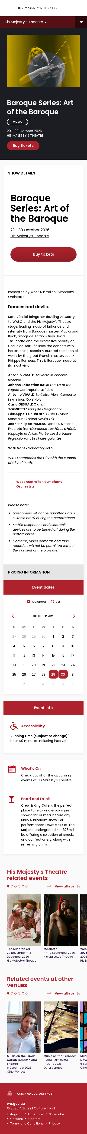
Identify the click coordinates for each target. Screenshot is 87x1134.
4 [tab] (19, 886)
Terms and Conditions (26, 1123)
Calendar (39, 602)
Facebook (35, 1114)
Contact (34, 1119)
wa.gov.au (16, 1104)
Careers (16, 1119)
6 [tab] (27, 886)
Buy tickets (23, 145)
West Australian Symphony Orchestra (39, 484)
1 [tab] (8, 886)
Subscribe (56, 1114)
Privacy (54, 1123)
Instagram (15, 1114)
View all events (67, 886)
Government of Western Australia (6, 8)
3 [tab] (15, 886)
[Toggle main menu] (79, 8)
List (58, 602)
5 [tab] (23, 886)
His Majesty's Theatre (38, 8)
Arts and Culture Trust (35, 1093)
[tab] (43, 173)
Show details (21, 173)
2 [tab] (12, 886)
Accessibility (33, 726)
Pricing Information (29, 572)
